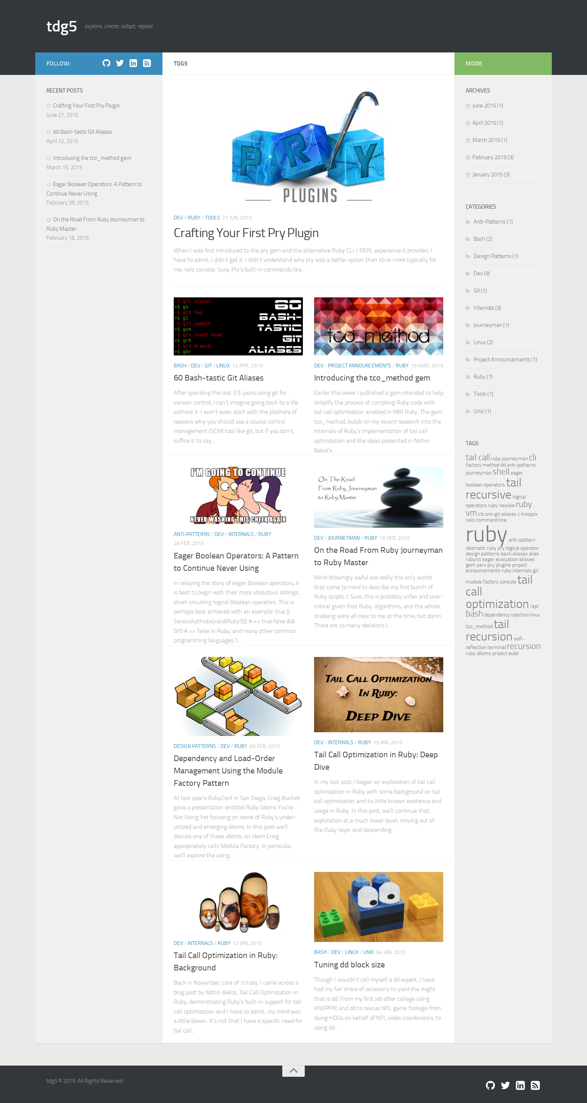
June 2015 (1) (487, 105)
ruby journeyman (509, 458)
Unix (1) (481, 411)
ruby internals (517, 570)
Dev (178, 218)
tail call (478, 457)
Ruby (194, 218)
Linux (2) (482, 342)
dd (503, 465)
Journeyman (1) (490, 325)
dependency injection (506, 615)
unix (489, 514)
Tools (212, 218)
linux (535, 615)
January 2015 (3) (491, 174)
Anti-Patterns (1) (492, 221)
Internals (241, 534)
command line (491, 520)
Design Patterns (195, 746)
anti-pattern (522, 540)
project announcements (496, 567)
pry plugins (499, 565)
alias (534, 554)
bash (474, 614)
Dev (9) (481, 273)
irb (481, 514)
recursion (524, 646)
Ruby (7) (482, 376)
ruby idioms (478, 653)
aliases (527, 559)
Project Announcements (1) (504, 359)
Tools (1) (482, 394)
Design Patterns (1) (495, 256)
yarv (481, 565)
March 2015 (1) (489, 140)
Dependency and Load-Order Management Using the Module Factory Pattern (228, 771)
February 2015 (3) (493, 157)
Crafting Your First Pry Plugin (246, 232)
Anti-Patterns (192, 534)
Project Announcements (359, 366)
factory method (482, 465)
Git (208, 366)
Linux (223, 366)
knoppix (529, 514)
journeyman (479, 473)
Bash (180, 366)
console (508, 582)
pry (501, 548)
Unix (368, 952)
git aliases (506, 514)
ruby (487, 534)
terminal (496, 647)
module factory (482, 582)
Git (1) (479, 290)
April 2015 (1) (487, 122)
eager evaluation (500, 559)
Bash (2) (482, 239)
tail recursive (493, 488)
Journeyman (344, 538)
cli (532, 457)
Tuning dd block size (349, 965)
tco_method (479, 626)
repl (534, 606)
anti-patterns (521, 465)
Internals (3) (486, 307)
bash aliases (514, 554)
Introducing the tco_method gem (372, 378)
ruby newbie (501, 505)
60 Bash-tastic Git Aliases (219, 378)
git (535, 570)
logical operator (522, 548)
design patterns (483, 554)
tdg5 (61, 26)
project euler (505, 653)
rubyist (473, 559)
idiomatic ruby (481, 548)
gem (470, 565)
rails (470, 520)
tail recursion (489, 630)
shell (501, 472)
